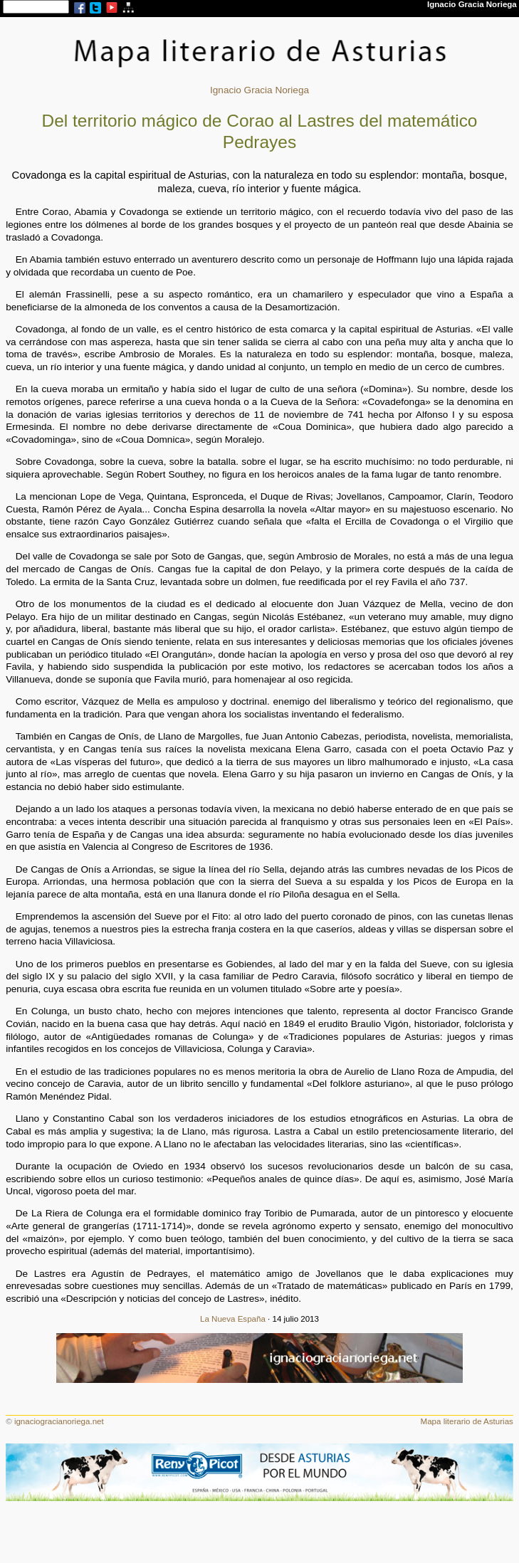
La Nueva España (233, 1319)
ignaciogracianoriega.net (59, 1421)
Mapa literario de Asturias (467, 1421)
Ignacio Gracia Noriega (259, 90)
